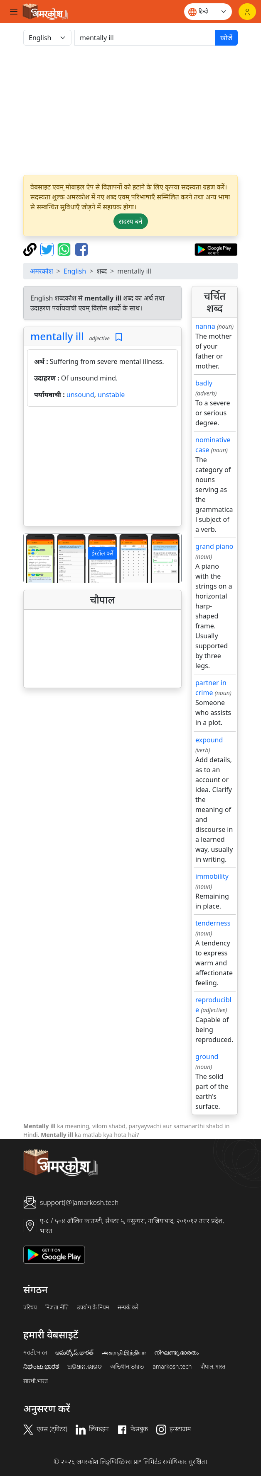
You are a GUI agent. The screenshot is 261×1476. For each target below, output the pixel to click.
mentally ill (57, 336)
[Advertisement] (102, 468)
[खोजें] (144, 38)
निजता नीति (57, 1307)
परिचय (30, 1307)
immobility (212, 876)
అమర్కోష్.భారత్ (74, 1352)
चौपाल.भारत (212, 1366)
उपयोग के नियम (93, 1307)
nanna (205, 326)
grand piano (214, 546)
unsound (80, 394)
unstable (111, 394)
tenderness (212, 923)
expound (209, 739)
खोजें (226, 37)
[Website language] (208, 11)
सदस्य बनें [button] (131, 221)
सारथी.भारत (35, 1381)
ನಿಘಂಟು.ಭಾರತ (41, 1366)
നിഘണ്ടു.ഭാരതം (176, 1352)
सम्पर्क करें (128, 1307)
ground (206, 1056)
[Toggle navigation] (13, 11)
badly (203, 383)
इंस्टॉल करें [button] (102, 553)
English (75, 271)
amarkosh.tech (172, 1366)
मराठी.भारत (35, 1352)
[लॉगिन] (247, 11)
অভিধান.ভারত (127, 1366)
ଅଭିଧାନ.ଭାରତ (84, 1366)
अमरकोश (41, 271)
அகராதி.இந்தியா (124, 1352)
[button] (35, 558)
